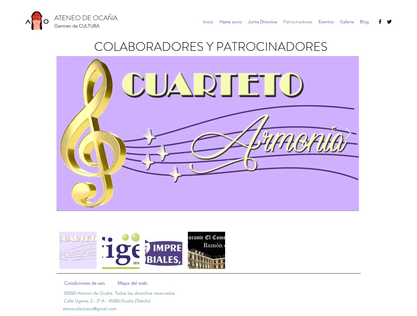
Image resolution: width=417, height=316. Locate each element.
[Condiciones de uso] (85, 283)
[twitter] (389, 22)
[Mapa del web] (133, 283)
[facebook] (380, 22)
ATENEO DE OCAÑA (85, 18)
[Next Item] (348, 134)
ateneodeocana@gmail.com (90, 308)
